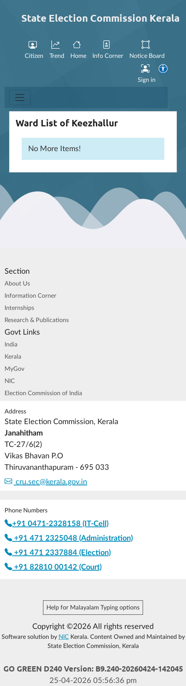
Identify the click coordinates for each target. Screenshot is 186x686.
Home (78, 50)
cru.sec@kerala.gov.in (46, 482)
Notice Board (147, 50)
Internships (19, 308)
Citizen (34, 50)
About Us (17, 284)
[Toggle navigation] (19, 97)
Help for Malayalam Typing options (93, 608)
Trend (56, 50)
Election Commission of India (43, 393)
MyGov (14, 369)
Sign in (147, 74)
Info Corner (107, 50)
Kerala (13, 357)
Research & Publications (37, 320)
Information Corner (30, 296)
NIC (10, 381)
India (11, 344)
